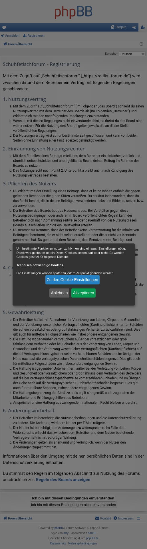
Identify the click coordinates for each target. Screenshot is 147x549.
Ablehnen (59, 293)
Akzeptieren (83, 293)
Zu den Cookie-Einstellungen (72, 279)
